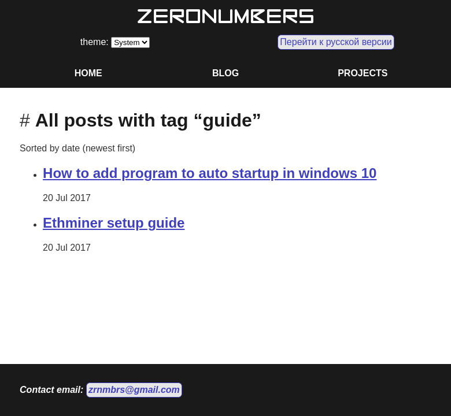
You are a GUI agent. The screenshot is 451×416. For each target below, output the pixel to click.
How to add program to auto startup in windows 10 (209, 173)
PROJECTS (362, 73)
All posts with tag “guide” (148, 120)
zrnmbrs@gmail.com (134, 390)
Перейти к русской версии (335, 42)
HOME (88, 73)
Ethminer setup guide (113, 223)
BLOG (225, 73)
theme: (95, 42)
